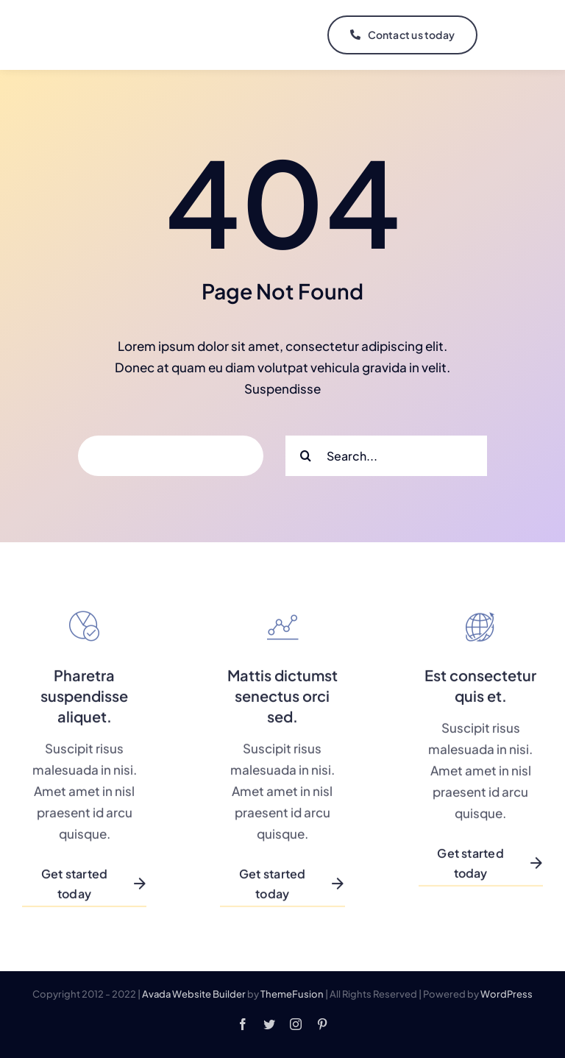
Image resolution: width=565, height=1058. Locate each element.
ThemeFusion (292, 994)
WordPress (506, 994)
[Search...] (386, 456)
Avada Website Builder (194, 994)
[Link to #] (511, 35)
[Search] (305, 456)
